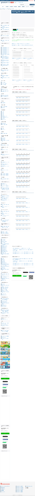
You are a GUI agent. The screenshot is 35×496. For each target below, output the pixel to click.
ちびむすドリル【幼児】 (5, 35)
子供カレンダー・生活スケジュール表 (5, 323)
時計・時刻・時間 (4, 124)
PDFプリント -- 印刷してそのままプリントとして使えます (21, 43)
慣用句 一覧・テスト (5, 89)
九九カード (3, 129)
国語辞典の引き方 (4, 250)
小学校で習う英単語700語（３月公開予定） (5, 299)
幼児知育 (7, 6)
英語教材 (19, 6)
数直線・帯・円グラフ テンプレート (5, 155)
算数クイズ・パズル (5, 149)
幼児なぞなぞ (4, 337)
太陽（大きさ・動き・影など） (5, 285)
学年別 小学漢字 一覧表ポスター (5, 55)
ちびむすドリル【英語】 (20, 490)
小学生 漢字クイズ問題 (5, 64)
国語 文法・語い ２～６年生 (5, 78)
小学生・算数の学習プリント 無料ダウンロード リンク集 (21, 248)
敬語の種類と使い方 (5, 251)
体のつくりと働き (4, 289)
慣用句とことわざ (4, 245)
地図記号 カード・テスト (5, 166)
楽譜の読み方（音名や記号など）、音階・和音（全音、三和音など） (5, 311)
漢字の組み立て (4, 249)
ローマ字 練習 (4, 84)
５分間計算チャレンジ (5, 117)
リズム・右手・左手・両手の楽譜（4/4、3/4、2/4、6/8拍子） (5, 221)
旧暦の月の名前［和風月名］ (5, 254)
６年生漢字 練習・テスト (5, 53)
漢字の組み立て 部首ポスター (5, 62)
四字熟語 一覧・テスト (5, 91)
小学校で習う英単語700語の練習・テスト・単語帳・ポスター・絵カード (5, 189)
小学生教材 (11, 6)
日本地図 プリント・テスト (5, 162)
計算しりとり (4, 119)
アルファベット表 (4, 300)
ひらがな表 (3, 239)
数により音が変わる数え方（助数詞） (5, 244)
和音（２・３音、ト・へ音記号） (5, 207)
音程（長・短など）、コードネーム (5, 200)
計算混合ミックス (4, 116)
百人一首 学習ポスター (5, 96)
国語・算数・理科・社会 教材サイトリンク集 (5, 227)
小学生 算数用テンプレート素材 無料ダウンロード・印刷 (7, 8)
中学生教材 (15, 6)
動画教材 (23, 6)
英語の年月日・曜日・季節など (5, 303)
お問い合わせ (3, 487)
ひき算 (3, 112)
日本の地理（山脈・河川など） (5, 274)
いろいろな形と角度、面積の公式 (5, 266)
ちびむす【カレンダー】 (29, 486)
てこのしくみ (4, 293)
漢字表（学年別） (4, 241)
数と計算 (3, 107)
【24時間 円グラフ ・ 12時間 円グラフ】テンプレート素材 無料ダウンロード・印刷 (23, 250)
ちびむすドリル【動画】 (5, 336)
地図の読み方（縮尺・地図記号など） (5, 278)
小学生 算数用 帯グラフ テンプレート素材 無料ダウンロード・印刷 (23, 253)
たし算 (3, 111)
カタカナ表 (3, 240)
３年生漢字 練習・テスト (5, 49)
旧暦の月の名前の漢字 (5, 95)
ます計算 (3, 118)
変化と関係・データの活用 (5, 141)
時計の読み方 (4, 123)
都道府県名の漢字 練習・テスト (5, 60)
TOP (2, 6)
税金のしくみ (4, 280)
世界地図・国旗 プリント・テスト (5, 164)
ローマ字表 (3, 82)
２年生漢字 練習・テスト (5, 48)
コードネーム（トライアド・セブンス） (5, 216)
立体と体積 (3, 268)
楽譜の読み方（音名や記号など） (5, 196)
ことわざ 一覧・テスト (5, 90)
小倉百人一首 (4, 252)
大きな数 (3, 260)
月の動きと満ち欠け (5, 288)
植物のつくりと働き (5, 290)
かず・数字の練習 (4, 106)
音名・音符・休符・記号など (5, 205)
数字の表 (3, 259)
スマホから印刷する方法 (5, 29)
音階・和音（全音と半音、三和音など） (5, 198)
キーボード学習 (4, 83)
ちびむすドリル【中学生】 (5, 339)
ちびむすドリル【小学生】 (20, 487)
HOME (31, 6)
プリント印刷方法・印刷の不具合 (5, 26)
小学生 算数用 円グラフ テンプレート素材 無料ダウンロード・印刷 (23, 263)
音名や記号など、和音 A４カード (5, 313)
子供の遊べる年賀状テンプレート (5, 325)
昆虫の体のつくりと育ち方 (5, 292)
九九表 (3, 128)
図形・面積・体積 (4, 133)
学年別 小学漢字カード (5, 56)
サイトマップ (3, 491)
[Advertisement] (23, 20)
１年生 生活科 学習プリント (5, 179)
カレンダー (27, 6)
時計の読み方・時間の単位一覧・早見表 (5, 264)
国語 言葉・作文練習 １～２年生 (5, 76)
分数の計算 (3, 139)
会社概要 (2, 490)
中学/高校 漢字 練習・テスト (5, 66)
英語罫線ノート (4, 183)
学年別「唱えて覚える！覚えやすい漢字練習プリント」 (5, 58)
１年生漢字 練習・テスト (5, 47)
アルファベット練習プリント (5, 186)
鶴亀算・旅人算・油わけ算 (5, 269)
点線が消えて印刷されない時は (5, 28)
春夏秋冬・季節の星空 (5, 287)
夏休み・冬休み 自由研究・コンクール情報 (5, 331)
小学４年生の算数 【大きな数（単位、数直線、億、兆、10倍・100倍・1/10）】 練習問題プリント (23, 259)
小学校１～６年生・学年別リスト (5, 41)
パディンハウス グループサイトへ (5, 486)
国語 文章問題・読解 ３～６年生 (5, 70)
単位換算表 (3, 102)
